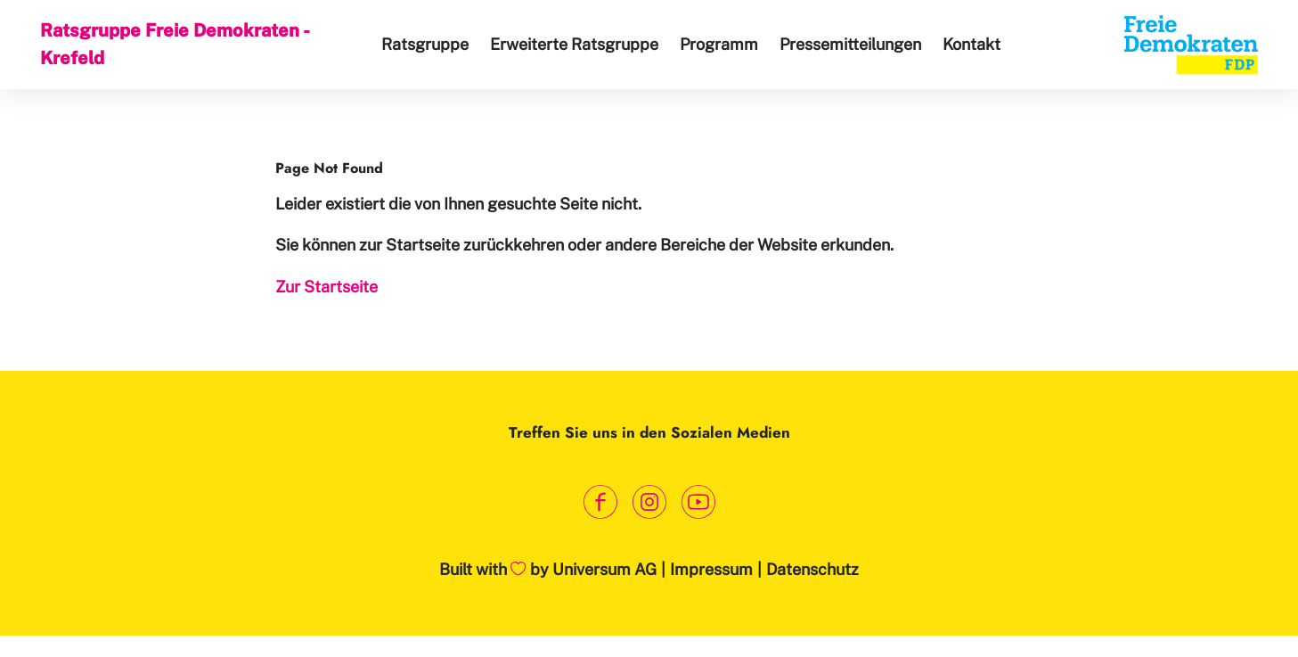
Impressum (711, 569)
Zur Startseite (326, 286)
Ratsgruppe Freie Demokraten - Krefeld (174, 44)
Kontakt (971, 44)
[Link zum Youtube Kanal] (698, 501)
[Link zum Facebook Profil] (600, 501)
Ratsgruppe (425, 44)
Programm (719, 44)
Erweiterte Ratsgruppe (574, 44)
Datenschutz (812, 569)
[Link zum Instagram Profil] (649, 501)
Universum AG (604, 569)
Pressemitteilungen (850, 44)
